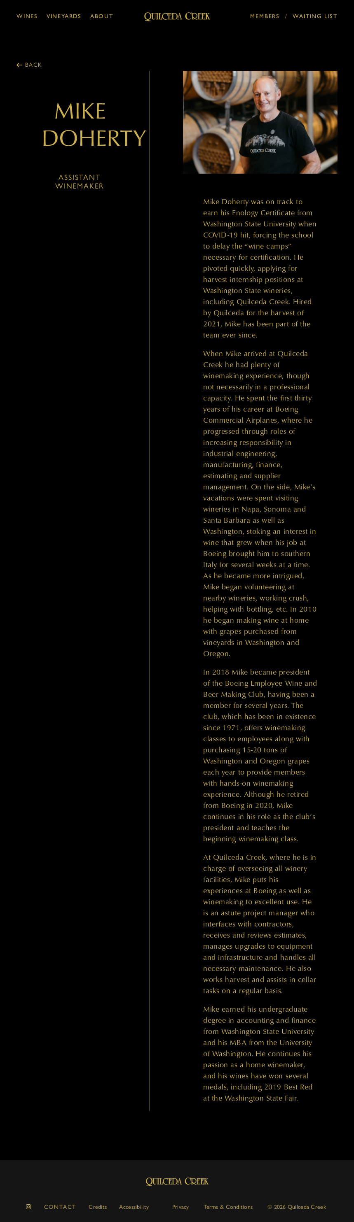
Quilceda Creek (177, 1181)
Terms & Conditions (228, 1206)
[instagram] (29, 1207)
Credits (98, 1206)
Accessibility (134, 1206)
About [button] (101, 16)
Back (33, 64)
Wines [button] (27, 16)
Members (265, 16)
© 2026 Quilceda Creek (296, 1206)
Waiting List (315, 16)
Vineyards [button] (64, 16)
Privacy (180, 1206)
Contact (60, 1206)
